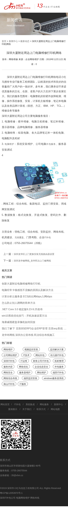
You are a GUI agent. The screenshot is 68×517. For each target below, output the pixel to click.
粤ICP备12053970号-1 (11, 493)
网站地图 (55, 409)
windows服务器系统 (54, 378)
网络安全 (8, 372)
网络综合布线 (10, 378)
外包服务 (51, 144)
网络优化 (23, 366)
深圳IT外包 (9, 361)
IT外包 (47, 237)
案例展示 (12, 409)
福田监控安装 (30, 378)
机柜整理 (59, 361)
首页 (4, 41)
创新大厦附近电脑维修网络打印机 (21, 283)
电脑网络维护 (23, 497)
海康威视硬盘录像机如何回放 (18, 322)
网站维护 (41, 372)
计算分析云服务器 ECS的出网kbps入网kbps (27, 296)
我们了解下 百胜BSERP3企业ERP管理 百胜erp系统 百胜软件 (34, 329)
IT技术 (26, 355)
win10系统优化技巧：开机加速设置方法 (24, 315)
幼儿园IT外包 (57, 355)
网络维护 (8, 349)
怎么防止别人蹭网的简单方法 (18, 303)
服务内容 (8, 366)
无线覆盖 (19, 237)
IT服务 (22, 384)
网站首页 (5, 404)
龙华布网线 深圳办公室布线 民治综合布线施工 (28, 335)
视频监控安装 (31, 349)
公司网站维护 (10, 355)
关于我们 (26, 409)
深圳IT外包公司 (7, 497)
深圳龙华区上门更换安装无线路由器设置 (34, 254)
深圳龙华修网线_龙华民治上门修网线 (32, 260)
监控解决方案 (57, 349)
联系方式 (41, 409)
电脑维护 (9, 144)
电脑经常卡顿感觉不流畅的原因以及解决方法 (27, 290)
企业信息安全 (41, 366)
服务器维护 (24, 372)
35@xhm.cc (17, 475)
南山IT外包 (9, 384)
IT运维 (24, 361)
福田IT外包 (58, 372)
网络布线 (34, 497)
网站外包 (39, 355)
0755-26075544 (19, 470)
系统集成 (30, 404)
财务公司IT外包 (41, 361)
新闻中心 (13, 41)
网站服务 (44, 404)
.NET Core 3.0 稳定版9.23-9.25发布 (22, 309)
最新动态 (24, 41)
